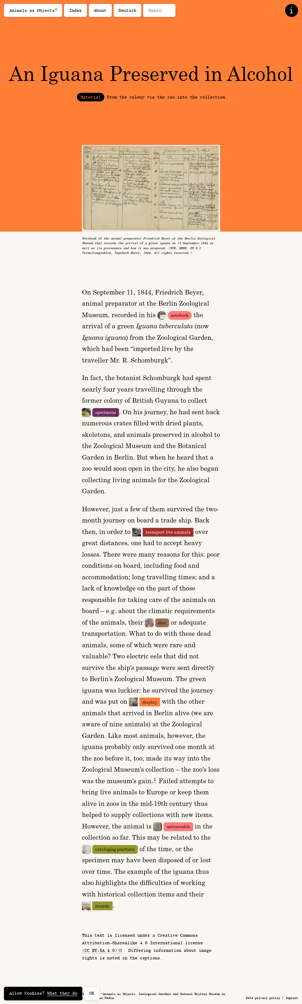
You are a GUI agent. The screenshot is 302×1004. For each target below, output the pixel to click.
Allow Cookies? (43, 993)
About (100, 10)
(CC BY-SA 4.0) (99, 950)
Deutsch (127, 10)
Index (75, 10)
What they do (62, 993)
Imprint (291, 998)
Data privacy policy (263, 998)
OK (91, 993)
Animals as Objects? (33, 10)
